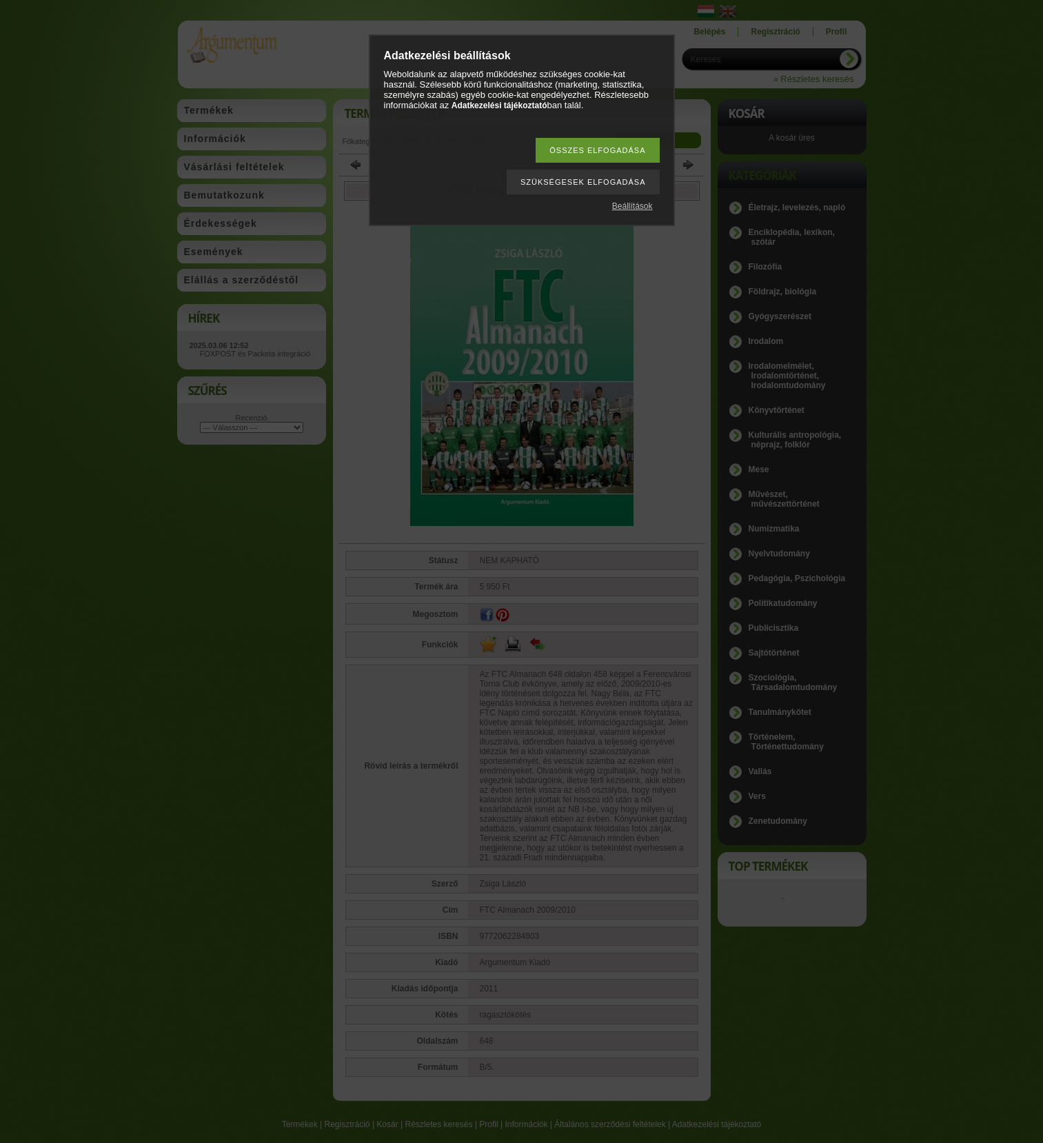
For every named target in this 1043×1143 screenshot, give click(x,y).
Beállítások (632, 206)
